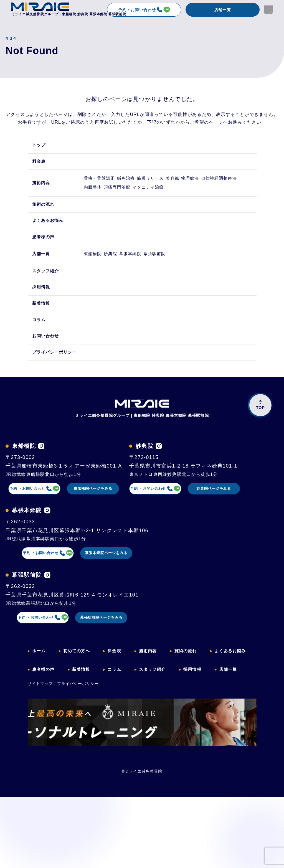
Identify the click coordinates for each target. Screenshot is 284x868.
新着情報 (41, 322)
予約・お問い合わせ (144, 10)
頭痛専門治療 (171, 195)
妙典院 (119, 268)
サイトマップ (40, 771)
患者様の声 (44, 249)
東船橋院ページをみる (119, 510)
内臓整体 (140, 195)
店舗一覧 (222, 9)
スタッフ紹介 (46, 288)
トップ (39, 145)
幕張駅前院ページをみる (118, 710)
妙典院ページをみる (118, 577)
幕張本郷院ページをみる (118, 643)
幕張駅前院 (175, 268)
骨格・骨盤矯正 (102, 182)
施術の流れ (44, 215)
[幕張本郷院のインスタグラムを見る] (47, 600)
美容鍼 (194, 182)
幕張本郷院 (145, 268)
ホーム (39, 743)
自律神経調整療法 (105, 195)
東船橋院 (95, 268)
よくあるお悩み (48, 232)
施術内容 (41, 188)
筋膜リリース (166, 182)
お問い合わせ (46, 356)
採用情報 (41, 305)
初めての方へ (78, 743)
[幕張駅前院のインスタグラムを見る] (47, 667)
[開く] (268, 9)
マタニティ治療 (208, 195)
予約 (41, 510)
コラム (39, 339)
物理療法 (217, 182)
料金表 (39, 162)
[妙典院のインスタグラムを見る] (35, 534)
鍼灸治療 (135, 182)
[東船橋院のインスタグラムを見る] (41, 467)
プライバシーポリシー (56, 372)
